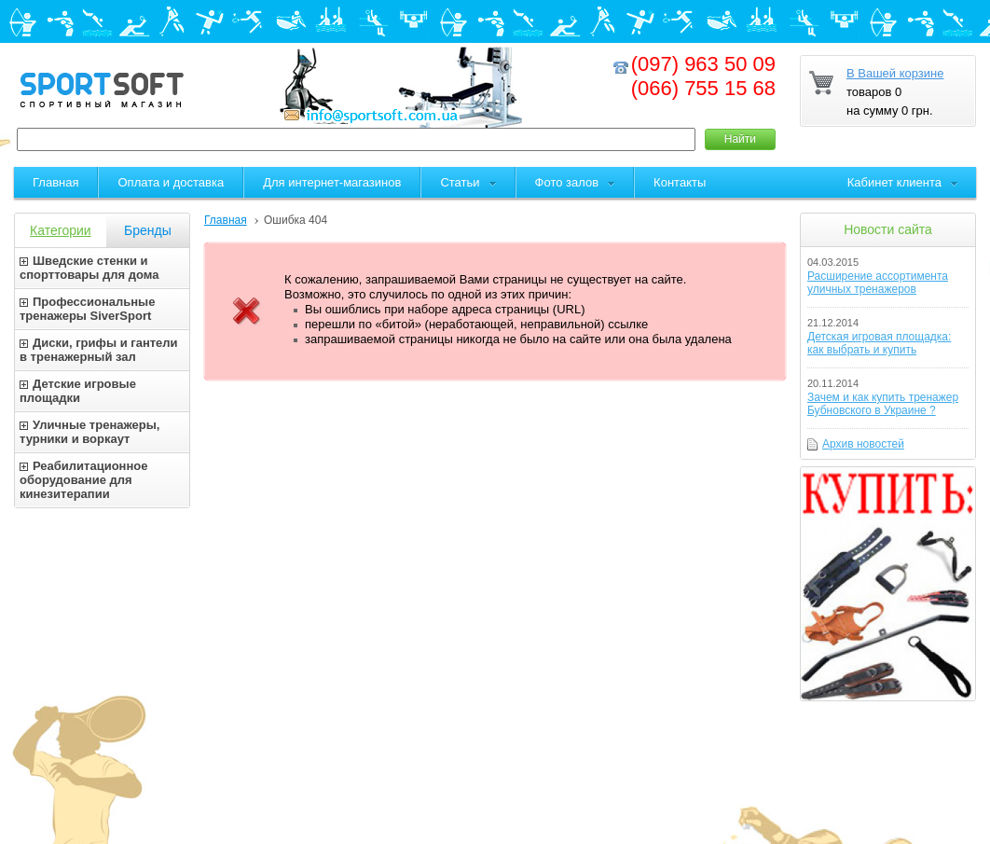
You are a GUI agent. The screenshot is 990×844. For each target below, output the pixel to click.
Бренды (148, 230)
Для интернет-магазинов (332, 182)
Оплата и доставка (170, 182)
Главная (225, 220)
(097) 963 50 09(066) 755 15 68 (703, 76)
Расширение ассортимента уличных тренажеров (877, 283)
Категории (60, 230)
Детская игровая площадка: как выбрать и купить (879, 343)
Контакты (679, 182)
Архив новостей (863, 443)
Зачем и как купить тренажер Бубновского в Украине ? (882, 404)
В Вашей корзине (895, 73)
